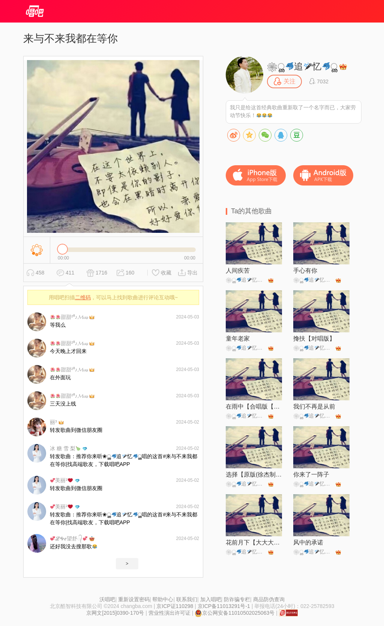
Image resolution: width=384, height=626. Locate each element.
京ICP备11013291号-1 (224, 606)
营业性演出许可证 (169, 613)
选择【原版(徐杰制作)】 (254, 474)
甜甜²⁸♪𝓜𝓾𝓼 (68, 317)
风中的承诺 (308, 542)
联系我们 (186, 599)
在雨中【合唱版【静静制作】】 (254, 406)
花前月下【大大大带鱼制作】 (254, 542)
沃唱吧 (107, 599)
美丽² (61, 480)
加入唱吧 (210, 599)
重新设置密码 (134, 599)
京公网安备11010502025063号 (234, 613)
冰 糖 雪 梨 (65, 448)
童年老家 (238, 338)
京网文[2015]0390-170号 (115, 613)
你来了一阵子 (311, 474)
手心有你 (305, 270)
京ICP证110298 (174, 606)
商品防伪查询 (269, 599)
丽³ (53, 422)
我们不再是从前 (314, 406)
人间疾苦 (238, 270)
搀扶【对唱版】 (314, 338)
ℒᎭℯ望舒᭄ (68, 538)
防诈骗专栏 (237, 599)
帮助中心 (162, 599)
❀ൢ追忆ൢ (302, 66)
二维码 (83, 297)
